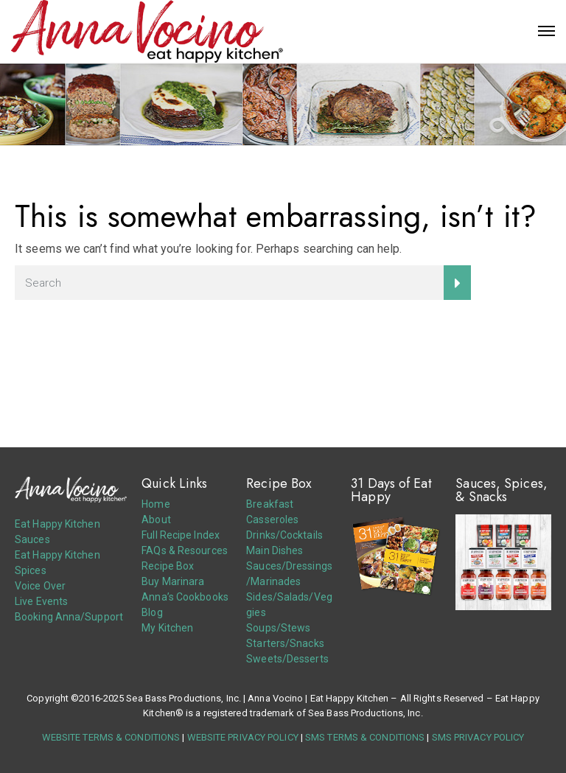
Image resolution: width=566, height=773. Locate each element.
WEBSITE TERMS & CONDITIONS (111, 737)
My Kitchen (167, 628)
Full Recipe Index (181, 535)
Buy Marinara (173, 581)
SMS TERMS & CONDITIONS (364, 737)
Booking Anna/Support (69, 617)
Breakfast (269, 504)
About (156, 519)
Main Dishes (274, 550)
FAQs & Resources (185, 550)
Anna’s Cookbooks (185, 597)
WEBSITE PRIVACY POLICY (242, 737)
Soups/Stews (278, 628)
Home (156, 504)
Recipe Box (168, 566)
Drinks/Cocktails (284, 535)
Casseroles (272, 519)
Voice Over (40, 586)
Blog (152, 612)
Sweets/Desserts (287, 659)
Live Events (41, 601)
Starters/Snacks (285, 643)
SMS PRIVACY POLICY (478, 737)
